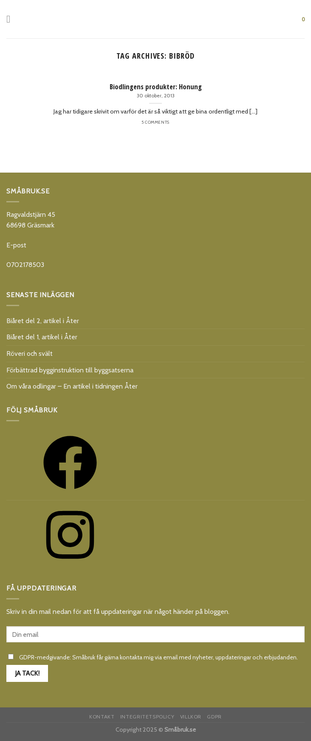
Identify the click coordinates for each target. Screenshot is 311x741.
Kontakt (101, 716)
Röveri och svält (29, 353)
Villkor (190, 716)
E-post (16, 245)
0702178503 (25, 265)
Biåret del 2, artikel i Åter (42, 321)
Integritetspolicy (147, 716)
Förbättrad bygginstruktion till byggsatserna (69, 370)
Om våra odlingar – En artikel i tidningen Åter (72, 386)
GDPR (214, 716)
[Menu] (11, 19)
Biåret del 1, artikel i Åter (41, 337)
